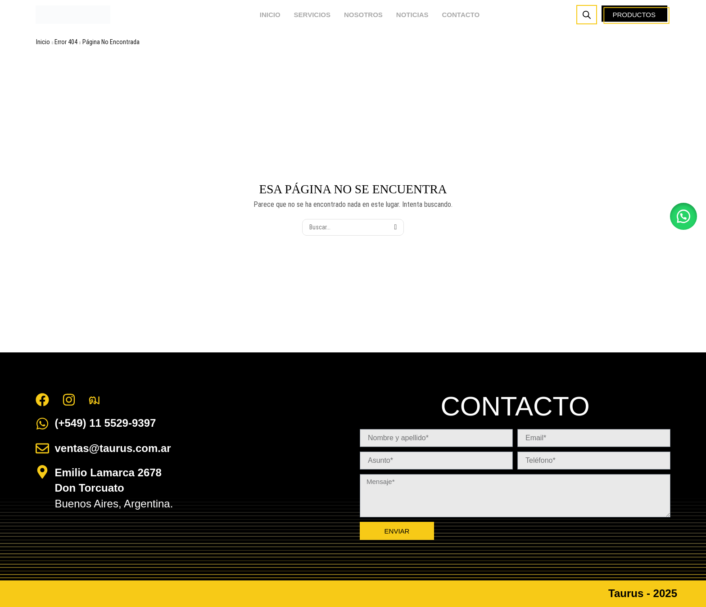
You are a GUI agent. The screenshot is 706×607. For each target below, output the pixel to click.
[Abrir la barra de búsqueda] (586, 15)
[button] (683, 216)
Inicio (43, 42)
